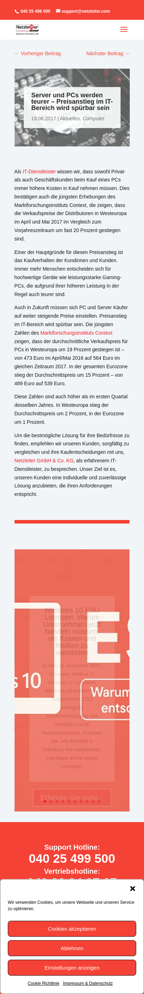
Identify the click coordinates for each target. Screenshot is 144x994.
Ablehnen (72, 948)
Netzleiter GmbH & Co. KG (44, 460)
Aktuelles (70, 118)
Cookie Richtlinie (43, 983)
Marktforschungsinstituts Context (76, 333)
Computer (93, 118)
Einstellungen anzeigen (71, 968)
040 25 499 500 (35, 11)
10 (99, 801)
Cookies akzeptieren (72, 929)
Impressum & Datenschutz (88, 983)
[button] (132, 888)
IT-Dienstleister (39, 171)
